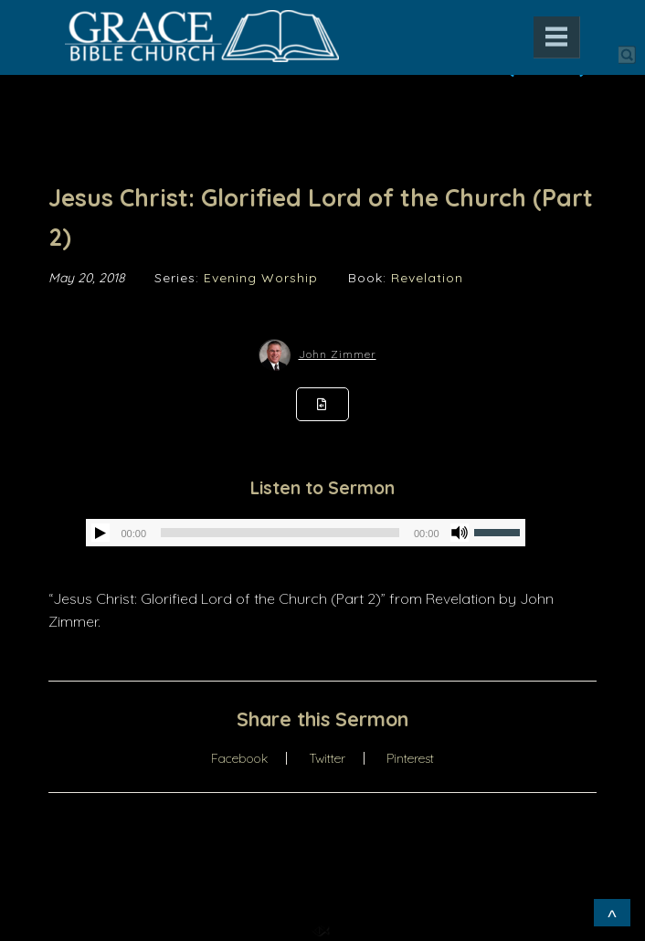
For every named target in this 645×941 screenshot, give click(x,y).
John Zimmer (337, 354)
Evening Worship (261, 278)
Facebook (239, 758)
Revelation (427, 278)
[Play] (100, 532)
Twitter (327, 758)
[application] (305, 532)
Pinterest (410, 758)
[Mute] (459, 532)
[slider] (280, 532)
